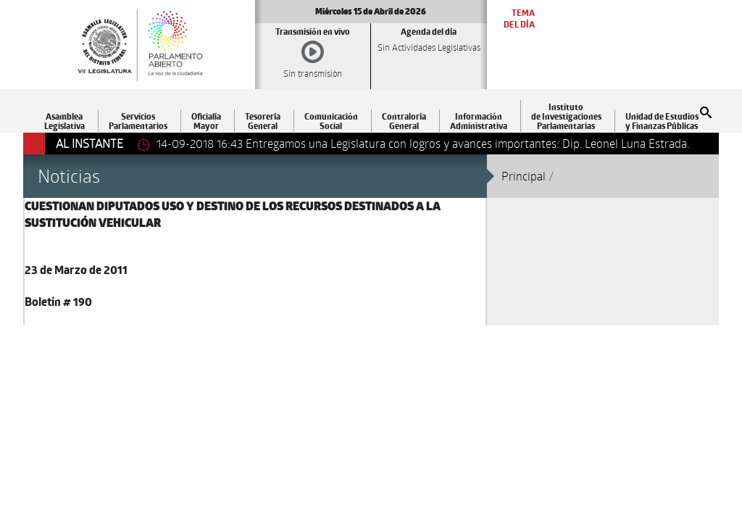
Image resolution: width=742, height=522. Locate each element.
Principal (523, 175)
